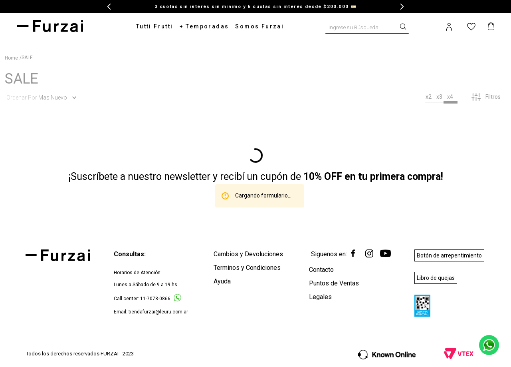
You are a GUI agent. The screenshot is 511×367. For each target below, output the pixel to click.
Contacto (321, 269)
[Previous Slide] (109, 6)
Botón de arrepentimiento (449, 255)
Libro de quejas (436, 278)
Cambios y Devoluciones (248, 254)
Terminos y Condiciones (247, 267)
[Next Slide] (401, 6)
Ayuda (222, 281)
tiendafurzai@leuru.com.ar (158, 312)
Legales (320, 297)
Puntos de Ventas (334, 283)
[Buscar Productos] (405, 25)
